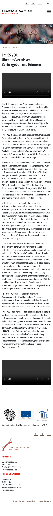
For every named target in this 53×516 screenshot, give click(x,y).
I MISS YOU (16, 47)
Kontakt (21, 501)
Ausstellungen (6, 47)
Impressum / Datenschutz (44, 501)
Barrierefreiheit (30, 501)
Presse (15, 501)
